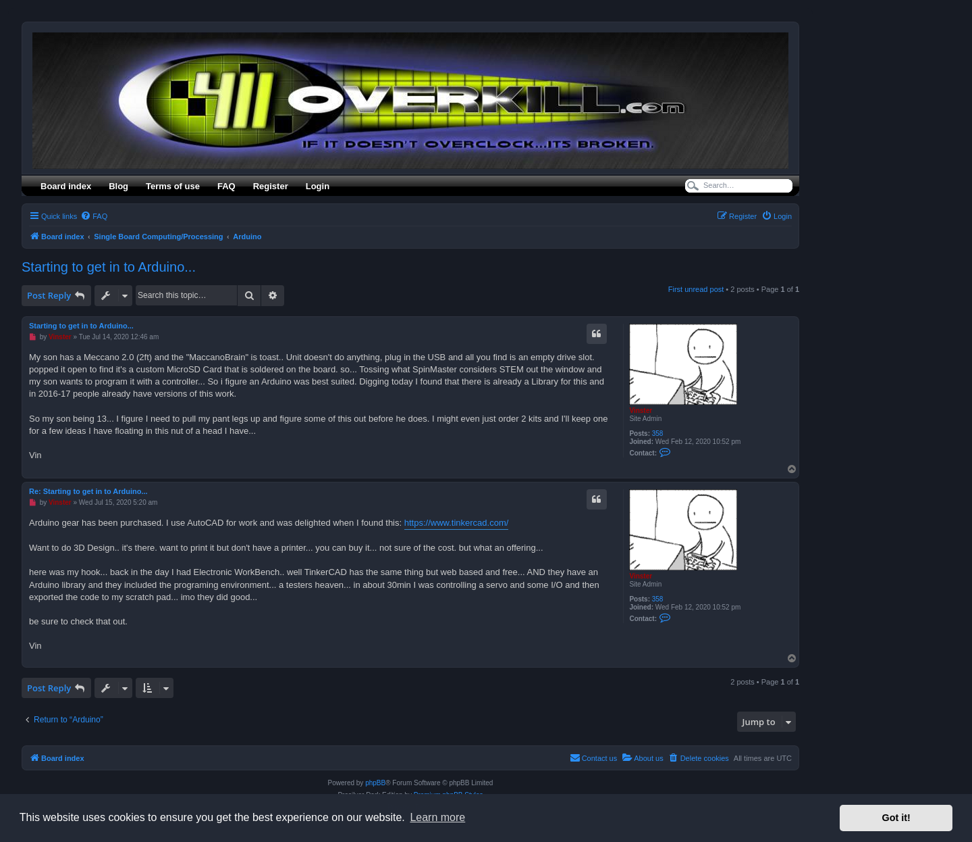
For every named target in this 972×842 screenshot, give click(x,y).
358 (658, 433)
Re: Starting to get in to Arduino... (88, 491)
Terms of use (173, 186)
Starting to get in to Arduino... (109, 266)
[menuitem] (93, 216)
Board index (65, 186)
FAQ (226, 186)
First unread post (696, 289)
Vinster (640, 410)
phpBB (375, 783)
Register (270, 186)
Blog (118, 186)
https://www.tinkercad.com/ (456, 523)
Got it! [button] (896, 817)
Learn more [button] (437, 817)
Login (317, 186)
